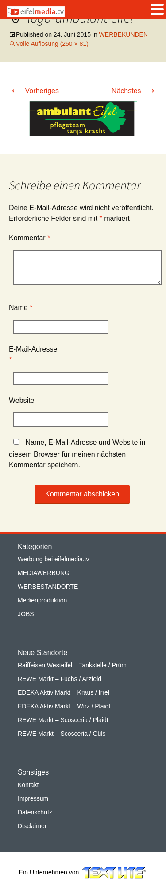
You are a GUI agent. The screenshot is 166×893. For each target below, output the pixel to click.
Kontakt (28, 784)
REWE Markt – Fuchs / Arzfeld (59, 678)
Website (22, 400)
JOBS (26, 613)
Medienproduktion (42, 600)
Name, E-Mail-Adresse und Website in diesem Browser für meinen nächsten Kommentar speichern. (77, 454)
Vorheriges (34, 91)
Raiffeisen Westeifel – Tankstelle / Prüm (72, 665)
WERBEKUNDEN (123, 34)
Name (20, 307)
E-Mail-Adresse (33, 354)
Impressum (33, 798)
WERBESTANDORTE (48, 586)
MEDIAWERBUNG (43, 572)
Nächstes (134, 91)
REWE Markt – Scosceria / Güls (61, 733)
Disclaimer (32, 825)
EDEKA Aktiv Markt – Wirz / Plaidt (64, 706)
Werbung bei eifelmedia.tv (53, 559)
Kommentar (29, 238)
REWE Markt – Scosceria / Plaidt (63, 719)
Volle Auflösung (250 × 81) (52, 43)
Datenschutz (35, 812)
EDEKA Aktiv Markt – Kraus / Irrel (63, 692)
